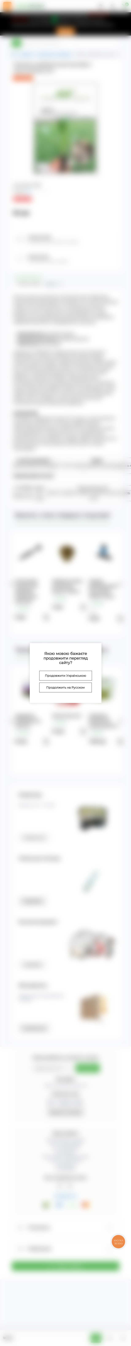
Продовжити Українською (65, 676)
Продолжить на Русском (65, 687)
